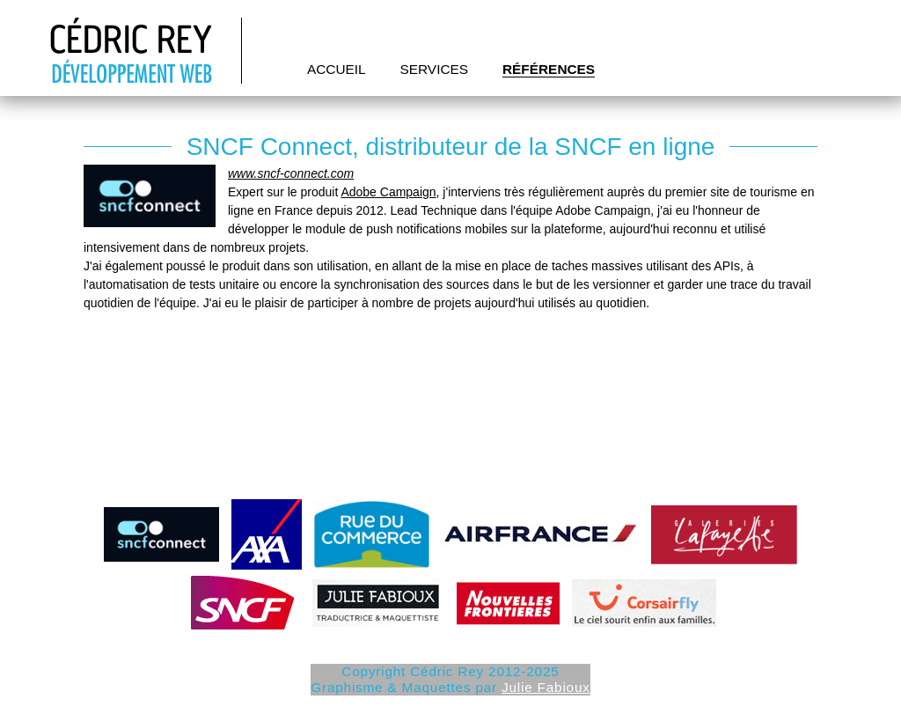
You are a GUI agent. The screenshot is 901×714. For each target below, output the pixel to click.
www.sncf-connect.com (291, 173)
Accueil (336, 69)
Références (548, 69)
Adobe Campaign (388, 192)
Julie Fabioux (546, 687)
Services (434, 69)
